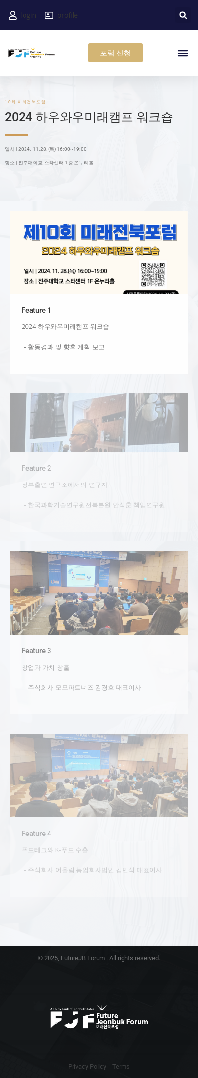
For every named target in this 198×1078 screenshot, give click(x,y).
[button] (183, 15)
